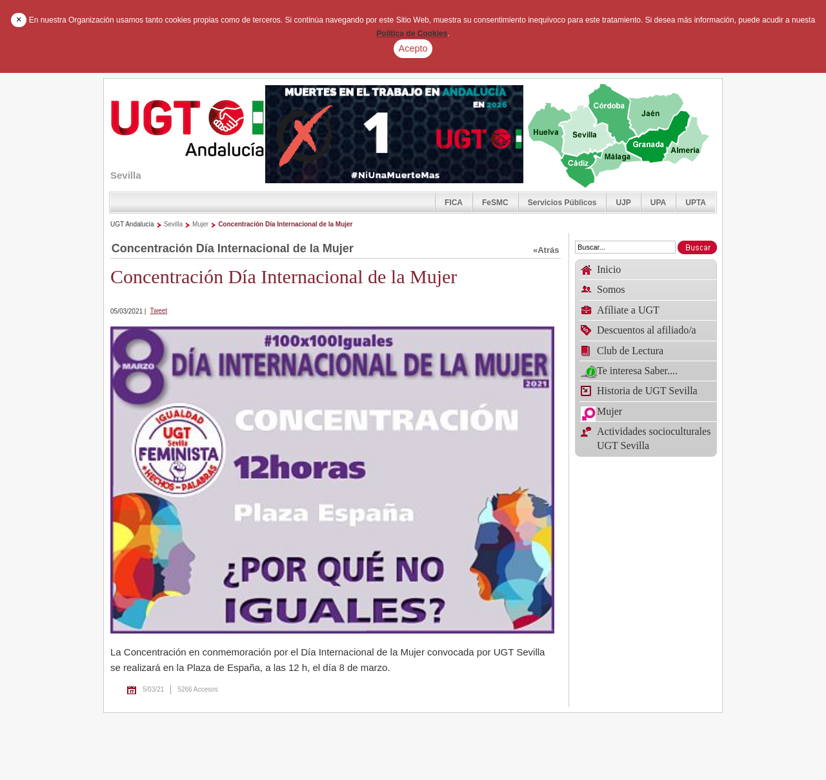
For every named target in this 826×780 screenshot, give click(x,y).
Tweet (158, 310)
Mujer (200, 224)
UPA (658, 202)
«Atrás (546, 250)
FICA (454, 202)
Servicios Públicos (562, 202)
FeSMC (495, 202)
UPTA (695, 202)
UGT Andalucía (132, 224)
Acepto (413, 48)
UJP (623, 202)
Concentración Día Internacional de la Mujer (285, 224)
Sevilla (173, 224)
